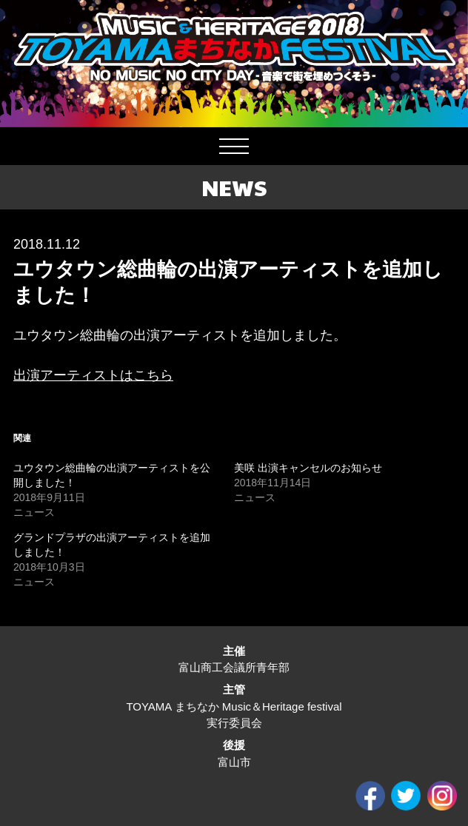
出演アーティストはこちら (93, 375)
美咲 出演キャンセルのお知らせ (308, 468)
